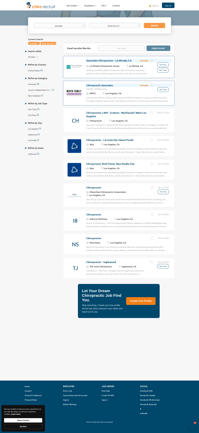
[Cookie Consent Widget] (23, 418)
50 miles (32, 57)
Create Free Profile (141, 301)
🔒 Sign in (154, 5)
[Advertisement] (99, 357)
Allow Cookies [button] (23, 420)
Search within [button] (34, 51)
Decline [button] (23, 426)
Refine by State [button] (35, 147)
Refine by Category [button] (37, 78)
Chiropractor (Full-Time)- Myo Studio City (110, 163)
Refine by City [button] (34, 122)
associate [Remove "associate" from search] (33, 43)
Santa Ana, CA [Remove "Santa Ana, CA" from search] (47, 43)
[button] (192, 426)
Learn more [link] (16, 414)
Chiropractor (93, 187)
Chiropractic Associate (99, 85)
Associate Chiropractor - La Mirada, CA (109, 60)
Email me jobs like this (79, 48)
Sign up (168, 5)
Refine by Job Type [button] (37, 103)
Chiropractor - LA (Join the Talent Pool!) (109, 139)
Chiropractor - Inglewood (101, 262)
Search (154, 25)
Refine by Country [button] (36, 64)
